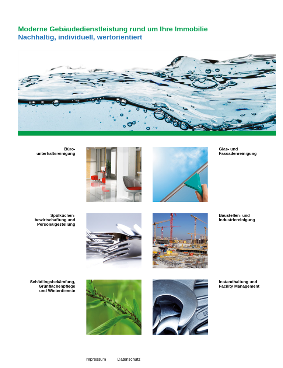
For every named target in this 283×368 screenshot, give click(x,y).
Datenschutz (129, 359)
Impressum (95, 359)
